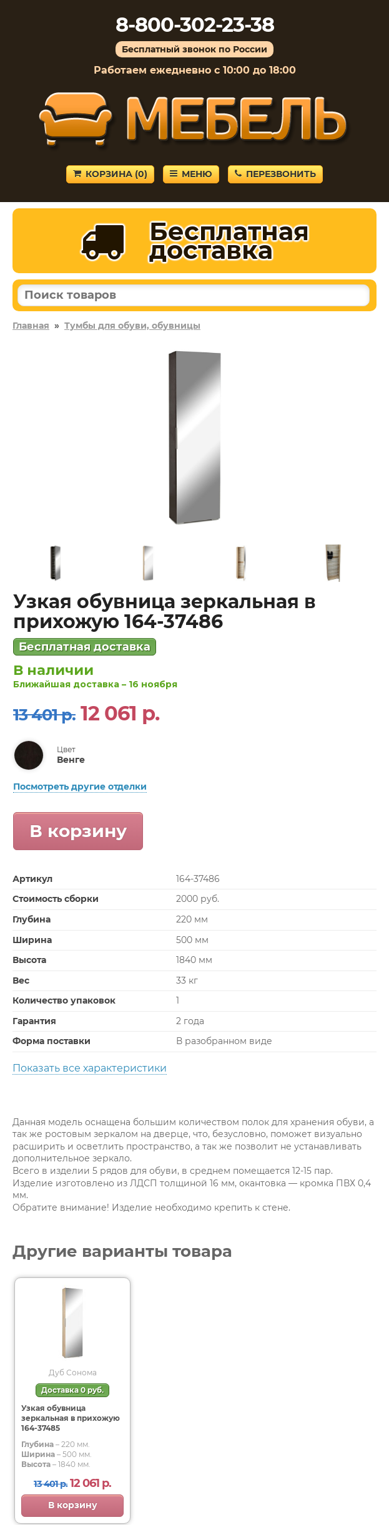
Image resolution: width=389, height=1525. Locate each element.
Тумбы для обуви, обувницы (132, 325)
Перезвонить (275, 174)
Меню (191, 174)
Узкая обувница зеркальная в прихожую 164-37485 (70, 1418)
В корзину (78, 830)
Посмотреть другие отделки (80, 786)
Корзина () (110, 174)
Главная (30, 325)
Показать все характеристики (89, 1068)
